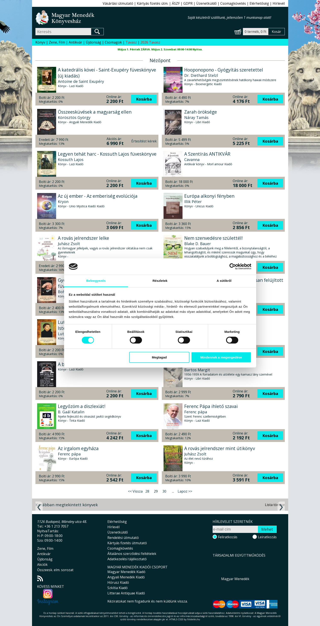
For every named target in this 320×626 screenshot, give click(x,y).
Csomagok (113, 42)
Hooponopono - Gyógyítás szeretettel (223, 70)
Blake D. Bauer (197, 243)
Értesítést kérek (144, 141)
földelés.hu (193, 619)
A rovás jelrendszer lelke (83, 238)
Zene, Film (57, 42)
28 (147, 491)
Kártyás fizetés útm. (152, 3)
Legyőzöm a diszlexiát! (81, 406)
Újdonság (93, 42)
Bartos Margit (197, 369)
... (173, 491)
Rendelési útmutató (123, 537)
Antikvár (75, 42)
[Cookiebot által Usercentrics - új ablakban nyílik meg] (232, 266)
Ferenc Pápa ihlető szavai (211, 406)
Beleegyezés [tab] (96, 280)
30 (164, 491)
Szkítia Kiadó (117, 587)
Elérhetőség (259, 3)
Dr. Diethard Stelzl (201, 75)
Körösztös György (74, 117)
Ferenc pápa (195, 411)
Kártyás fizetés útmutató (127, 543)
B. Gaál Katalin (71, 411)
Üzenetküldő (206, 3)
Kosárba (144, 99)
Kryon (63, 201)
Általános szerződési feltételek (131, 553)
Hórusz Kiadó (118, 582)
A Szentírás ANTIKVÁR (207, 154)
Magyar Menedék (235, 578)
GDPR (188, 3)
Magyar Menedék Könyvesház (111, 17)
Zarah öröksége (200, 112)
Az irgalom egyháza (78, 448)
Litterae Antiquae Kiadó (126, 593)
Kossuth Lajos (70, 159)
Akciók (42, 564)
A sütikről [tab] (224, 280)
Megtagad (159, 357)
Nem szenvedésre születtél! (213, 238)
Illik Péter (193, 201)
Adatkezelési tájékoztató (127, 559)
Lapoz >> (185, 491)
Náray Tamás (196, 117)
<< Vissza (135, 491)
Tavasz (131, 42)
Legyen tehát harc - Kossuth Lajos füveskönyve (107, 154)
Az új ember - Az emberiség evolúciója (97, 196)
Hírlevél (279, 3)
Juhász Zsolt (69, 243)
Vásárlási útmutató (118, 3)
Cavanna (192, 159)
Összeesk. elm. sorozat (55, 569)
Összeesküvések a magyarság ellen (95, 112)
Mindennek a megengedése (221, 357)
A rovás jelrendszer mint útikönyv (219, 448)
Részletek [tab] (159, 280)
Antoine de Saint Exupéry (81, 81)
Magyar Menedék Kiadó (126, 571)
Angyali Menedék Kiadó (126, 577)
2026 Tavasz (150, 42)
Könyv (40, 42)
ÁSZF (176, 3)
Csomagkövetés (233, 3)
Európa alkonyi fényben (209, 196)
